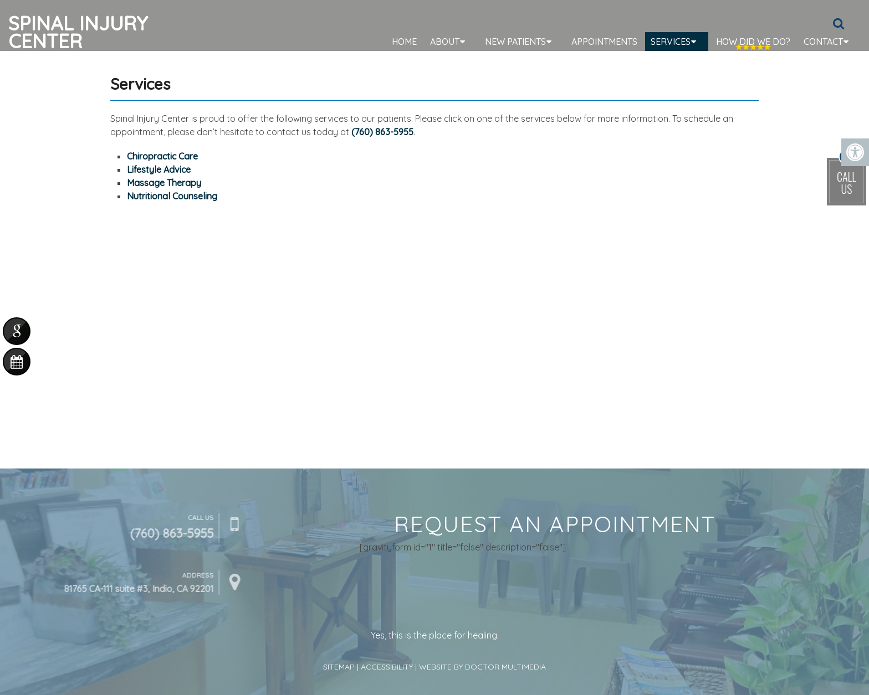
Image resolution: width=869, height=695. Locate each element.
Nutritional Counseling (172, 196)
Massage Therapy (164, 182)
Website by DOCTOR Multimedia (482, 667)
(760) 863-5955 (382, 131)
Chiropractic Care (162, 156)
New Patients (515, 41)
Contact (823, 41)
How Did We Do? (753, 41)
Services (671, 41)
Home (404, 41)
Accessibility (387, 667)
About (444, 41)
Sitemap (339, 667)
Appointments (604, 41)
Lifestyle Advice (159, 169)
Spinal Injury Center (78, 30)
